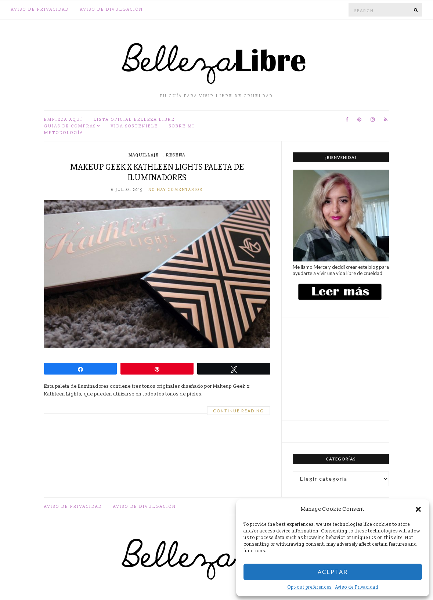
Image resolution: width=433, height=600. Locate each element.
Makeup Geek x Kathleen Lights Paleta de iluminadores (157, 172)
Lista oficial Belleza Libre (134, 119)
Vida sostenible (134, 126)
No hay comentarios (175, 190)
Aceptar (333, 571)
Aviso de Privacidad (356, 587)
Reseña (175, 155)
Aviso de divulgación (111, 9)
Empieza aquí (63, 119)
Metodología (63, 132)
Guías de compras (70, 126)
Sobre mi (182, 126)
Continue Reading (238, 410)
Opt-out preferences (309, 587)
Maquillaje (144, 155)
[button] (418, 509)
